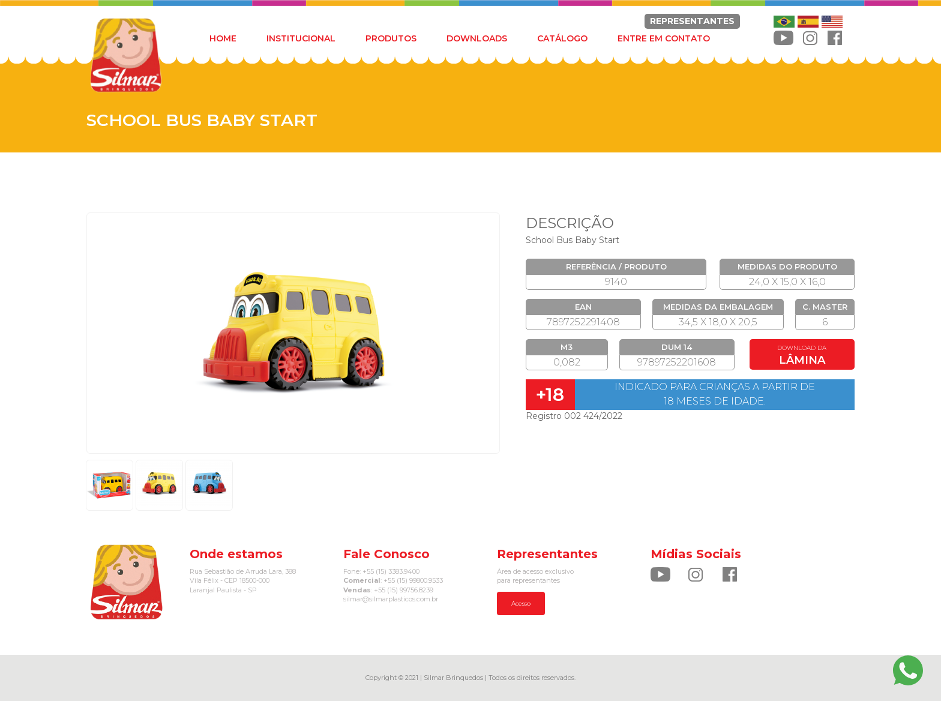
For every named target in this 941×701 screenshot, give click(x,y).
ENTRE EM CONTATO (664, 38)
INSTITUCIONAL (300, 38)
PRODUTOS (390, 38)
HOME (222, 38)
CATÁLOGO (562, 38)
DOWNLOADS (476, 38)
